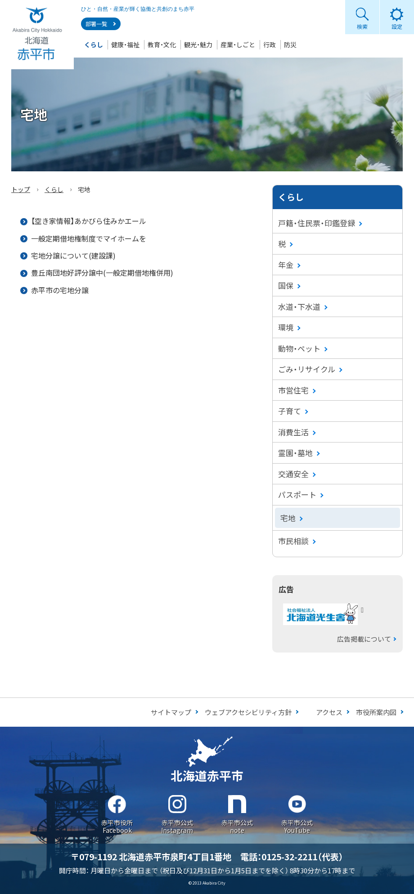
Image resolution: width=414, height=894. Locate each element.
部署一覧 (96, 24)
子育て (289, 410)
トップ (20, 189)
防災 (290, 44)
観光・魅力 (198, 44)
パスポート (297, 494)
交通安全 (293, 473)
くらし (93, 44)
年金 (285, 264)
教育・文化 (162, 44)
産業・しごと (237, 44)
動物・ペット (299, 348)
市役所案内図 (376, 712)
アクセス (329, 712)
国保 (285, 285)
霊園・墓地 (295, 452)
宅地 (288, 517)
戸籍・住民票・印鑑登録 (316, 222)
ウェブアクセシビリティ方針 (248, 712)
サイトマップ (171, 712)
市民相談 (293, 540)
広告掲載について (364, 639)
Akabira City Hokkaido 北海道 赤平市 (37, 34)
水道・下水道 (299, 306)
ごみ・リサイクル (306, 369)
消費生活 (293, 432)
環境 (285, 327)
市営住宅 (293, 390)
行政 (269, 44)
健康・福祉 (125, 44)
